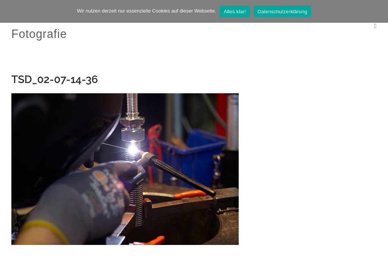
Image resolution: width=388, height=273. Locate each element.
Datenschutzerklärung (282, 11)
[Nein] (378, 11)
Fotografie (39, 33)
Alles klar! (235, 11)
